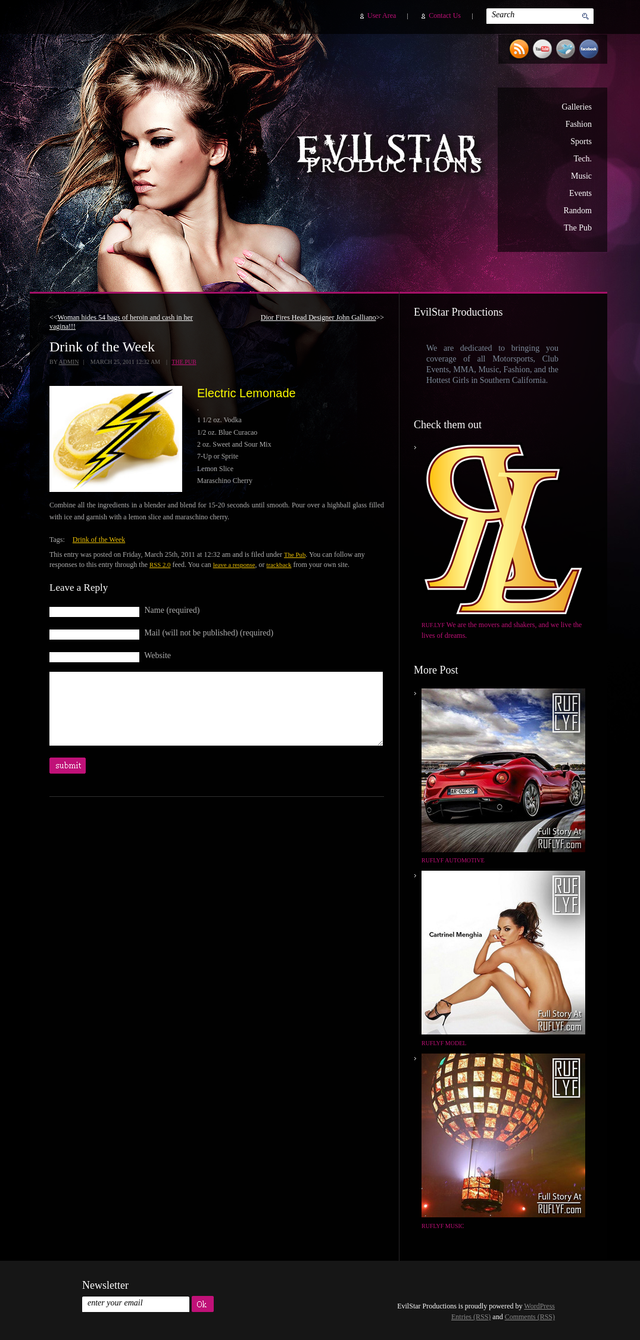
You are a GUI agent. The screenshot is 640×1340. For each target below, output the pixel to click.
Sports (581, 141)
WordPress (539, 1306)
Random (578, 210)
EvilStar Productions (392, 155)
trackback (278, 564)
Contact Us (445, 15)
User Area (381, 15)
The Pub (578, 227)
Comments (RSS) (530, 1317)
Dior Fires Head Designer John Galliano (318, 317)
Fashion (579, 124)
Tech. (582, 158)
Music (581, 176)
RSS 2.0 (159, 564)
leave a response (234, 564)
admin (68, 362)
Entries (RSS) (471, 1317)
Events (580, 193)
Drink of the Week (99, 539)
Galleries (576, 106)
